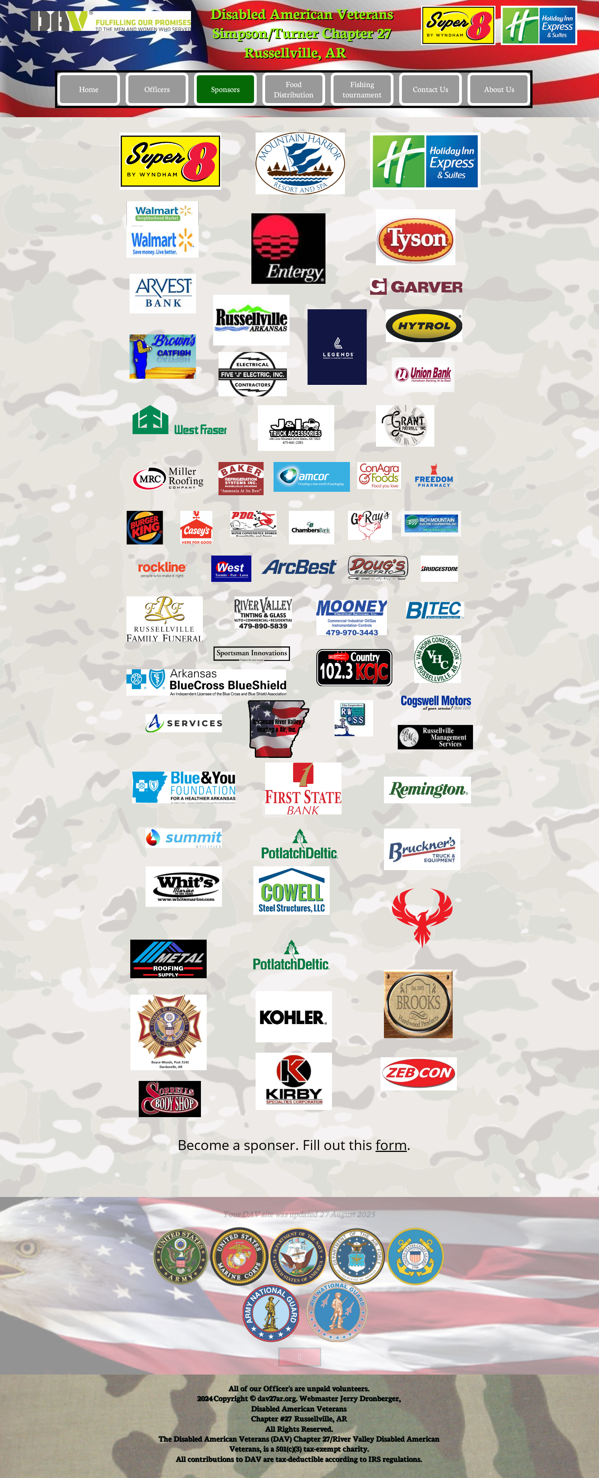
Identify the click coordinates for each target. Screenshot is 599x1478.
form (391, 1145)
